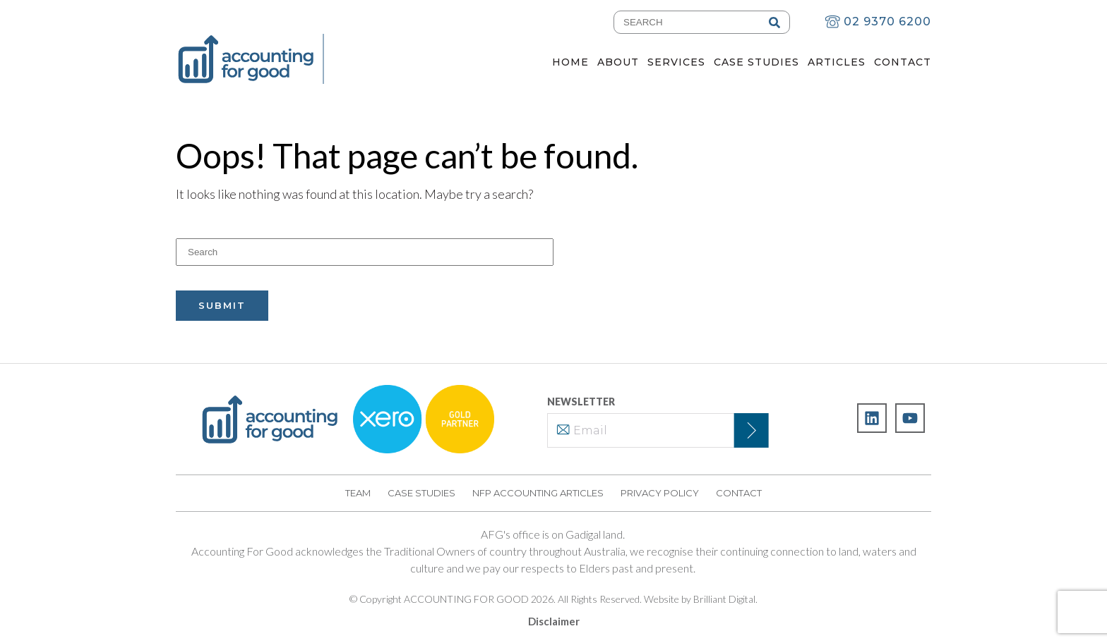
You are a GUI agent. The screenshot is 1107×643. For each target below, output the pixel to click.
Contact (902, 62)
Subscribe (745, 430)
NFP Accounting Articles (538, 492)
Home (570, 62)
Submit (222, 305)
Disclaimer (554, 621)
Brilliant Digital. (725, 599)
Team (358, 492)
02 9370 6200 (878, 21)
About (618, 62)
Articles (837, 62)
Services (676, 62)
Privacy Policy (660, 492)
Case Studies (756, 62)
